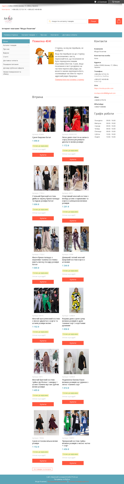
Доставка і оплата (69, 35)
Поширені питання (10, 64)
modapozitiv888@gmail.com (105, 93)
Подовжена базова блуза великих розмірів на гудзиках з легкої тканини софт (75, 382)
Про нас (43, 35)
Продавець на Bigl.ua (62, 479)
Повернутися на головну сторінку (69, 79)
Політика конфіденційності (79, 481)
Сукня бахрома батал (41, 137)
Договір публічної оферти (13, 68)
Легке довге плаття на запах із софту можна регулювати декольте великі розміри (75, 139)
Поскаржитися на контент (57, 481)
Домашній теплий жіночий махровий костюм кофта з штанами (73, 259)
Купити (43, 154)
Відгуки (6, 53)
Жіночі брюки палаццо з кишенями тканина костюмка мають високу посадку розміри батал (45, 261)
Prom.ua (75, 477)
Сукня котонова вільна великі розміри (45, 442)
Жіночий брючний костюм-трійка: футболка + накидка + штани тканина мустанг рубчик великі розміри (45, 383)
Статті (5, 57)
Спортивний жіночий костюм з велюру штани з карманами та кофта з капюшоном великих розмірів (75, 199)
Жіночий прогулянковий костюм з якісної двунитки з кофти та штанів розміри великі (46, 321)
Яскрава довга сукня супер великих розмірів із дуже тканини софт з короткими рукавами (73, 322)
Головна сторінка (11, 35)
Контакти (54, 35)
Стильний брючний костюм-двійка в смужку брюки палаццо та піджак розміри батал (45, 198)
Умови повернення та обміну (12, 73)
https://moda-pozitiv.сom (103, 88)
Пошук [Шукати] (93, 21)
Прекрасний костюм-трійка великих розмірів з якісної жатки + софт (76, 443)
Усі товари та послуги (42, 469)
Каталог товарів (28, 35)
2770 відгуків (102, 2)
